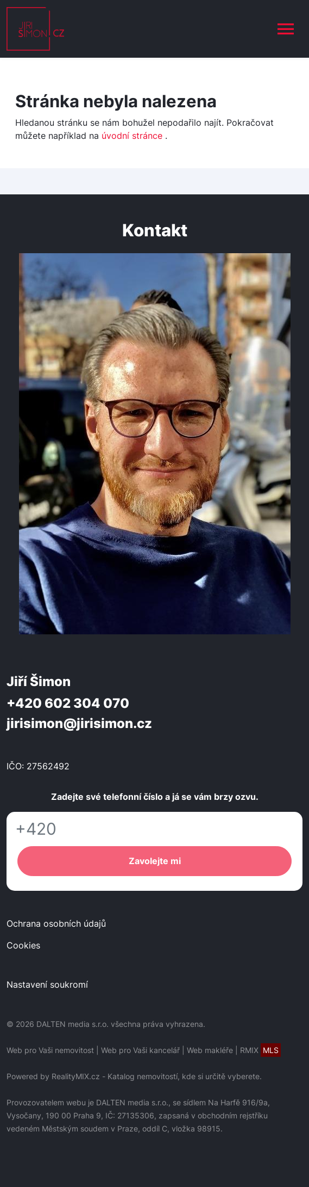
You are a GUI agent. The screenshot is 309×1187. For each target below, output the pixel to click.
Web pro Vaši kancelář (140, 1050)
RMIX (260, 1050)
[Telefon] (154, 829)
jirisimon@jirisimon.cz (79, 723)
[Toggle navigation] (285, 29)
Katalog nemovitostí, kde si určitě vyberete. (185, 1076)
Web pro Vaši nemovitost (50, 1050)
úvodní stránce (132, 135)
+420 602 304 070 (68, 703)
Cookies (23, 945)
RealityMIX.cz (76, 1076)
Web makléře (210, 1050)
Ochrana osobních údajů (56, 923)
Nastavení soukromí (47, 984)
